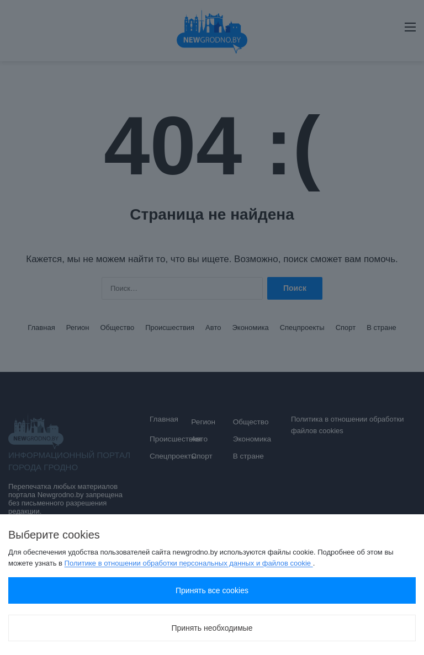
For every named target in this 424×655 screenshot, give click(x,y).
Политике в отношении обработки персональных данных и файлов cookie (189, 563)
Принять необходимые (211, 628)
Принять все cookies (212, 590)
